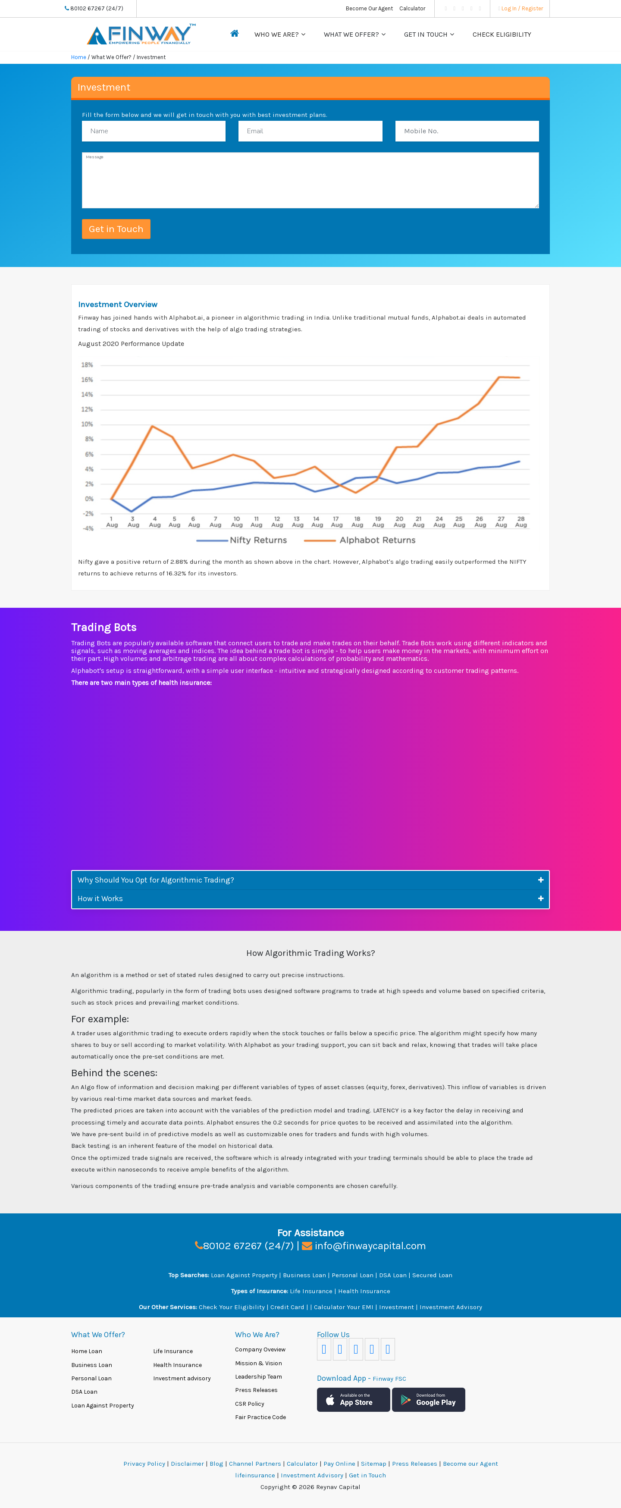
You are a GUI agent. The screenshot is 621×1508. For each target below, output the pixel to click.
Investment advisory (182, 1378)
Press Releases (256, 1390)
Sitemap (374, 1463)
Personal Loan (352, 1275)
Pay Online (340, 1463)
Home (78, 57)
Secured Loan (432, 1275)
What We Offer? (351, 34)
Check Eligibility (502, 34)
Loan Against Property (244, 1275)
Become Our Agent (369, 8)
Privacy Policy (144, 1463)
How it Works (100, 898)
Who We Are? (276, 34)
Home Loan (86, 1351)
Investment (396, 1307)
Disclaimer (187, 1463)
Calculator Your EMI (343, 1307)
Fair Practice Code (260, 1417)
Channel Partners (256, 1463)
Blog (216, 1463)
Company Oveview (260, 1349)
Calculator (412, 8)
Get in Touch (426, 34)
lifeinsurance (256, 1475)
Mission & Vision (258, 1363)
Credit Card (287, 1307)
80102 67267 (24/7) (94, 8)
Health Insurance (364, 1291)
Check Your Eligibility (232, 1307)
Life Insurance (311, 1291)
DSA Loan (393, 1275)
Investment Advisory (451, 1307)
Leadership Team (258, 1376)
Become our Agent (470, 1463)
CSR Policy (249, 1403)
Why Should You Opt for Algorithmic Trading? (156, 880)
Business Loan (304, 1275)
